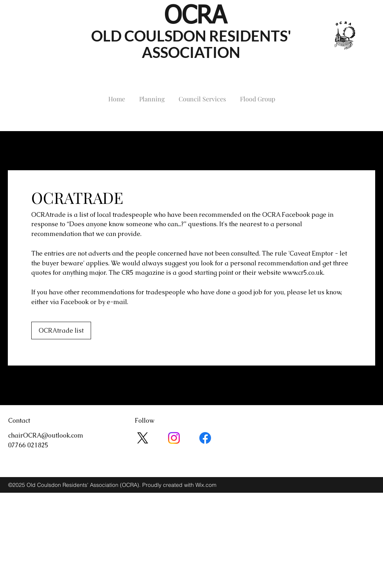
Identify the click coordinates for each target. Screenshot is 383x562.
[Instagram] (174, 438)
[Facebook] (205, 438)
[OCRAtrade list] (61, 330)
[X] (142, 438)
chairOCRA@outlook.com (45, 126)
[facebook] (370, 126)
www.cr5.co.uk (303, 272)
